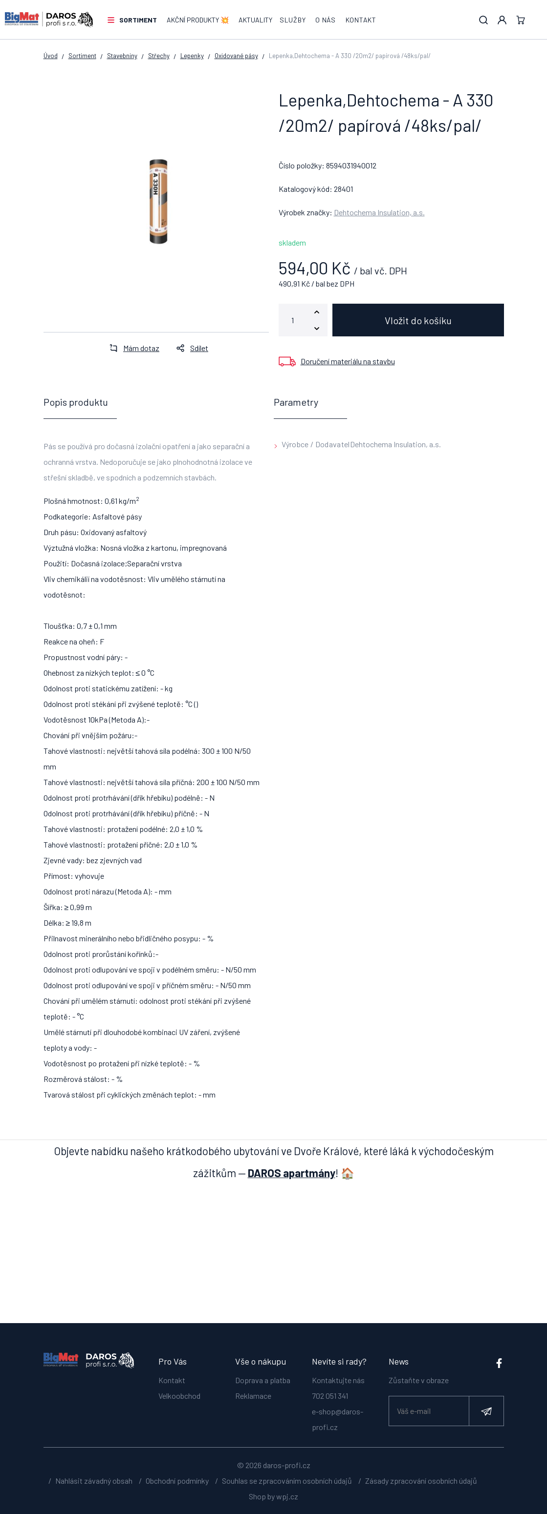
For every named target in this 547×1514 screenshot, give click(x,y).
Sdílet (189, 348)
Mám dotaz (131, 348)
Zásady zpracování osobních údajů (421, 1480)
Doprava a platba (262, 1380)
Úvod (51, 56)
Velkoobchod (179, 1395)
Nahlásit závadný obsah (93, 1480)
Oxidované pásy (236, 56)
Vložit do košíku (418, 320)
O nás (325, 20)
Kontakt (361, 20)
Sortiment (138, 20)
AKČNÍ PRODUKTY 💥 (198, 20)
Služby (293, 20)
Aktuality (255, 20)
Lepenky (192, 56)
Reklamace (253, 1395)
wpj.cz (287, 1496)
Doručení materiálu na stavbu (348, 361)
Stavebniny (122, 56)
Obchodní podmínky (177, 1480)
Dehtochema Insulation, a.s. (379, 212)
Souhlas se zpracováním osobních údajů (287, 1480)
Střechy (159, 56)
